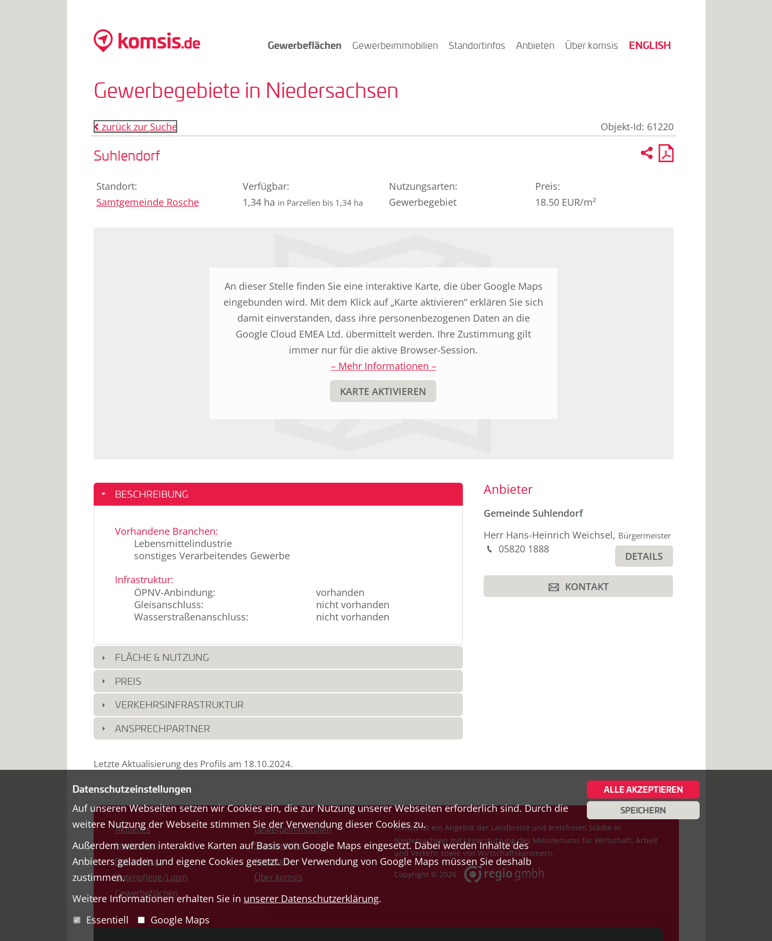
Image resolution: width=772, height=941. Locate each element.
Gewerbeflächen (305, 45)
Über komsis (591, 45)
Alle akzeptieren (643, 789)
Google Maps (180, 919)
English (650, 45)
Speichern (643, 810)
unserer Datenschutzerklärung (311, 898)
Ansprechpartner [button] (162, 728)
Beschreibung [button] (151, 494)
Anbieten (535, 45)
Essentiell (107, 919)
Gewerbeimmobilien (395, 45)
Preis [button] (128, 681)
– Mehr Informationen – (383, 365)
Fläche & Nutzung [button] (162, 657)
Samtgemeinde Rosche (147, 202)
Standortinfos (477, 45)
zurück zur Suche (135, 126)
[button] (383, 391)
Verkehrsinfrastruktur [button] (179, 704)
